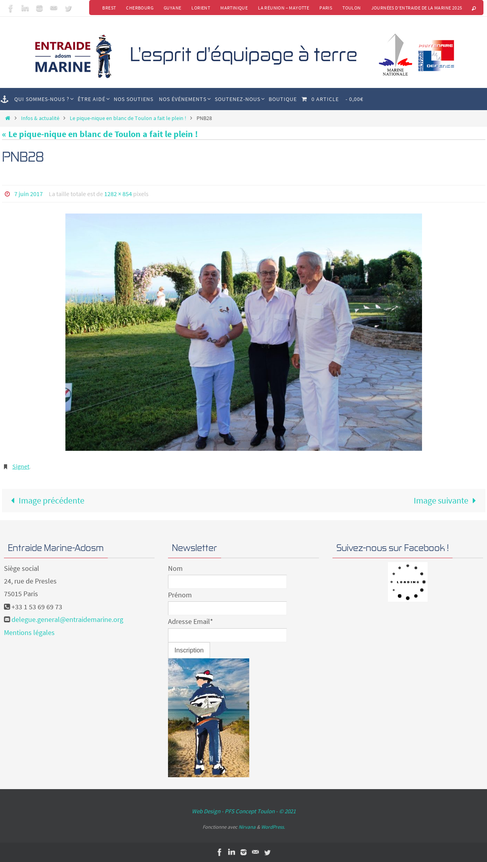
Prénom (180, 594)
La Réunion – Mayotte (283, 8)
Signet (20, 466)
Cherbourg (139, 8)
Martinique (234, 8)
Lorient (200, 8)
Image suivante (447, 500)
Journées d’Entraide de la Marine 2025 (416, 8)
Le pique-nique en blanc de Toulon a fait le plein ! (128, 118)
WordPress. (273, 827)
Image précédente (46, 500)
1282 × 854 (118, 194)
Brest (109, 8)
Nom (175, 568)
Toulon (351, 8)
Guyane (172, 8)
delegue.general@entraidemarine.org (67, 619)
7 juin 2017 (28, 194)
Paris (325, 8)
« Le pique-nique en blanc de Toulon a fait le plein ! (100, 133)
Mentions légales (29, 632)
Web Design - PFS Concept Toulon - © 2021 (244, 811)
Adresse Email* (190, 621)
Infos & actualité (40, 118)
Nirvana (247, 827)
